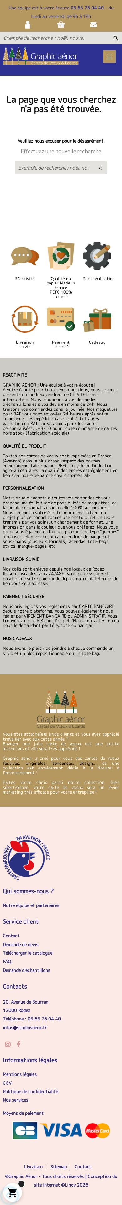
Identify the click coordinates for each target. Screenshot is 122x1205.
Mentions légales (20, 1074)
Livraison (33, 1167)
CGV (7, 1083)
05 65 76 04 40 (87, 8)
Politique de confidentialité (30, 1091)
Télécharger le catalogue (27, 953)
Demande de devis (20, 944)
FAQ (7, 961)
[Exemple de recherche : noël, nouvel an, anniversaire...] (43, 38)
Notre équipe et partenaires (31, 905)
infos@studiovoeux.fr (25, 1027)
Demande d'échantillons (26, 970)
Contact (11, 936)
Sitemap (58, 1167)
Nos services (15, 1100)
